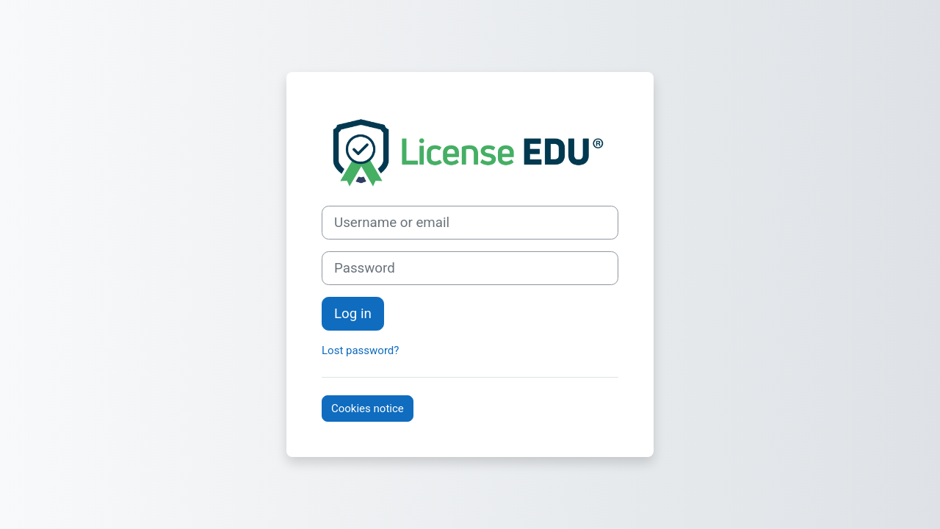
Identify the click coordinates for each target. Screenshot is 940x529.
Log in (353, 314)
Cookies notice (367, 408)
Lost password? (360, 350)
